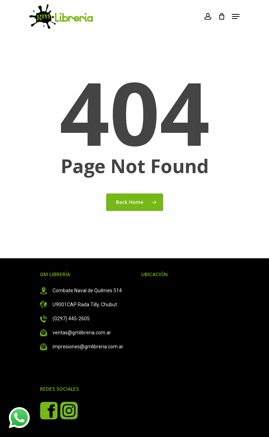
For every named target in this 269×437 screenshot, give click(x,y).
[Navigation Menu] (236, 16)
